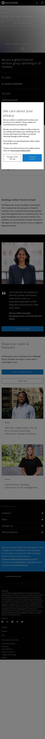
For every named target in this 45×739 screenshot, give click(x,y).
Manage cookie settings (12, 158)
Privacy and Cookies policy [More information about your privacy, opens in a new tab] (20, 151)
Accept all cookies (32, 158)
